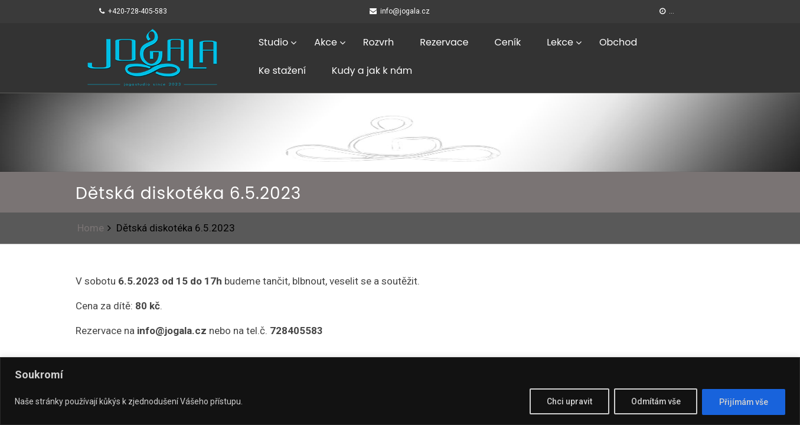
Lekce (560, 42)
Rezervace (444, 42)
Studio (273, 42)
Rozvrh (378, 42)
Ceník (507, 42)
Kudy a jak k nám (372, 70)
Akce (325, 42)
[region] (400, 391)
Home (90, 228)
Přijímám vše (743, 402)
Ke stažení (282, 70)
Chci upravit (566, 402)
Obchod (618, 42)
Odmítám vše (653, 402)
